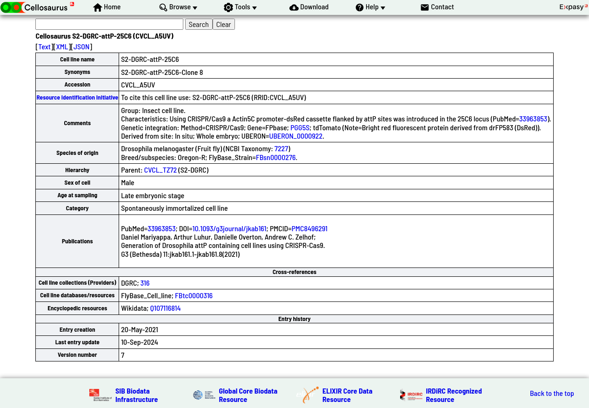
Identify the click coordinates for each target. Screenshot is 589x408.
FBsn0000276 (276, 157)
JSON (81, 46)
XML (62, 46)
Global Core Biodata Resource (248, 394)
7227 (281, 148)
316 (145, 282)
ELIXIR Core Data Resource (347, 394)
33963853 (533, 118)
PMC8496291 (310, 228)
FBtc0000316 (194, 295)
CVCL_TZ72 (160, 169)
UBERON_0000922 (296, 135)
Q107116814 (165, 307)
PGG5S (299, 127)
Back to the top (552, 393)
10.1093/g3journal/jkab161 (229, 228)
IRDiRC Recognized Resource (454, 394)
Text (44, 46)
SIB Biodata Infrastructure (136, 394)
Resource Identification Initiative (77, 97)
